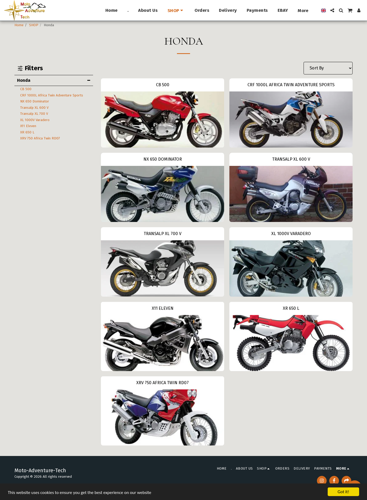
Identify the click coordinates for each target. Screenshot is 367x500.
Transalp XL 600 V (34, 108)
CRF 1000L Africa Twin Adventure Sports (51, 95)
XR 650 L (27, 132)
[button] (332, 10)
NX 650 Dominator (34, 101)
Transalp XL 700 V (34, 114)
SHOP (33, 25)
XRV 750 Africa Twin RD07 (40, 138)
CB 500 (25, 89)
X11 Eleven (28, 126)
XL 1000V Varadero (35, 120)
